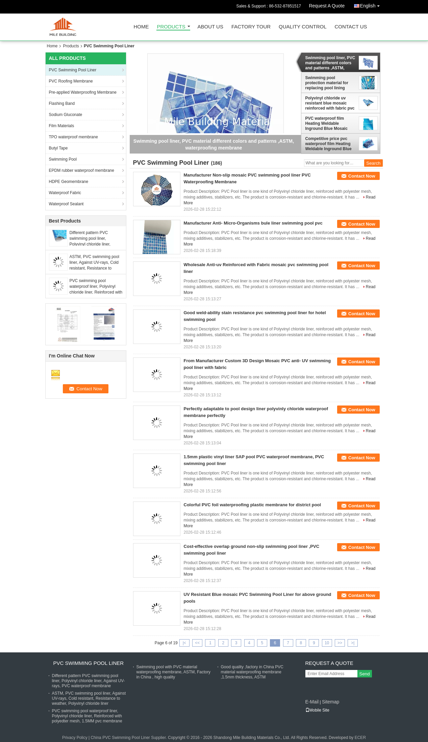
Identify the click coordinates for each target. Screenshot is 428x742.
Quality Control (302, 26)
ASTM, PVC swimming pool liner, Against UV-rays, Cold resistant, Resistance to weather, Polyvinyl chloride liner (94, 268)
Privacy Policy (74, 737)
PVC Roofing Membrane (71, 81)
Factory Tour (251, 26)
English (371, 4)
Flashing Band (62, 103)
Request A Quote (327, 5)
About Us (210, 26)
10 (327, 643)
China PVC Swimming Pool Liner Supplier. (129, 737)
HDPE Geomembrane (69, 181)
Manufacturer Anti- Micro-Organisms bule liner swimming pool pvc (253, 223)
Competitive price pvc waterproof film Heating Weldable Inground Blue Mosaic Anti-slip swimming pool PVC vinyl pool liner (330, 143)
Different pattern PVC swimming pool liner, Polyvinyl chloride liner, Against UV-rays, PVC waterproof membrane (90, 244)
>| (352, 643)
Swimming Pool (63, 159)
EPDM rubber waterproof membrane (81, 170)
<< (197, 643)
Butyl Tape (58, 148)
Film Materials (61, 125)
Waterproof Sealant (66, 204)
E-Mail (312, 701)
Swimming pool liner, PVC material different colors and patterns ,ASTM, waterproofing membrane (330, 62)
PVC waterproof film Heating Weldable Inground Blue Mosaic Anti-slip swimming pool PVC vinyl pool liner (328, 123)
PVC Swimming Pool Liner (73, 70)
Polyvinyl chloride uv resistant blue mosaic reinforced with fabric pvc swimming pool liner (330, 103)
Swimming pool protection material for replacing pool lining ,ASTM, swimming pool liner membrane (327, 82)
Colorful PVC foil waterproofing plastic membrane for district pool (252, 504)
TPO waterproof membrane (73, 137)
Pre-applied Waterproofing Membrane (83, 92)
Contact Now (361, 176)
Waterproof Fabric (65, 192)
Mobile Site (317, 710)
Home (141, 26)
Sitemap (330, 701)
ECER (360, 737)
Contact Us (350, 26)
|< (184, 643)
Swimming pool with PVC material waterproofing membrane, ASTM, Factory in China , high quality (173, 672)
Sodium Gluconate (65, 114)
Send (364, 673)
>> (339, 643)
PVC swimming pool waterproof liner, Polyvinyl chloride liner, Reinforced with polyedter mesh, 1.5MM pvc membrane (96, 292)
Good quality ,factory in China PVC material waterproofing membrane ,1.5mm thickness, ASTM (252, 672)
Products (171, 26)
